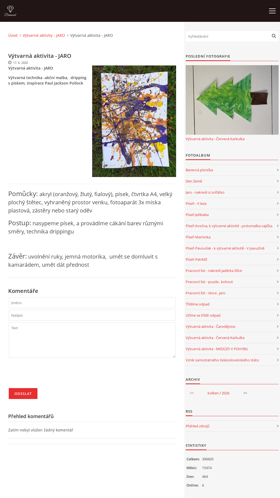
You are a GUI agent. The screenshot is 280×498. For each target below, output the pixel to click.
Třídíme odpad (197, 304)
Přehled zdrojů (197, 426)
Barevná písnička (199, 169)
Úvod (13, 35)
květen (213, 393)
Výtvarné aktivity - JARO (44, 35)
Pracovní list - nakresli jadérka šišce (214, 270)
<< (192, 393)
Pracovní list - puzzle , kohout (209, 281)
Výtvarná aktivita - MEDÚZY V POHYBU (217, 348)
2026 (225, 393)
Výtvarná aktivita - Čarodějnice (210, 326)
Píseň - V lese (196, 203)
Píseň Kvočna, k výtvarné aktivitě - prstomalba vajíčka (229, 225)
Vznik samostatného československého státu (222, 360)
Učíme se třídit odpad (203, 315)
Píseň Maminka (198, 237)
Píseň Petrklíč (196, 259)
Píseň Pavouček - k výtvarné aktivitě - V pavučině (225, 248)
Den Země (194, 181)
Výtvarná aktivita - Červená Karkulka (215, 138)
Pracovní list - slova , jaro (205, 292)
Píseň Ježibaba (197, 214)
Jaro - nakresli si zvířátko (205, 192)
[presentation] (50, 375)
